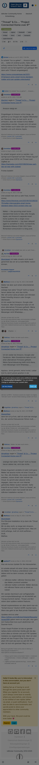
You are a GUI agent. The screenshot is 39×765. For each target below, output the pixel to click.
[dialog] (19, 383)
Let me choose (7, 386)
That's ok (33, 386)
